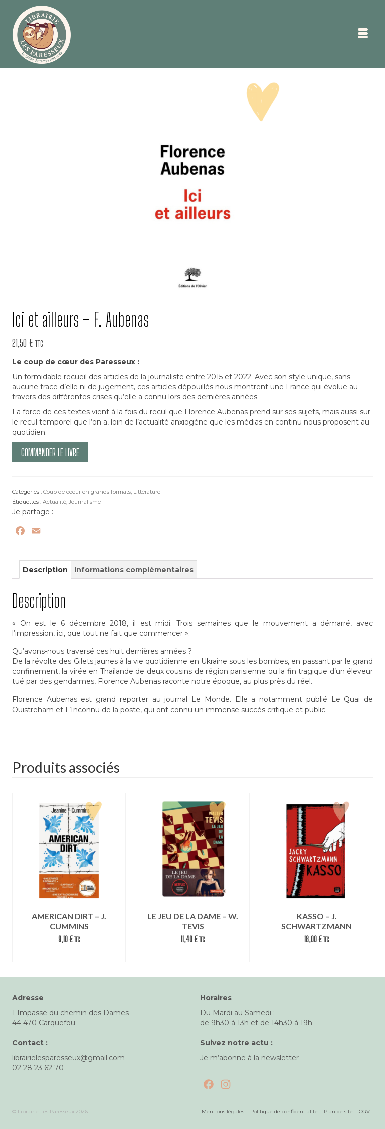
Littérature (146, 491)
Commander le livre (50, 452)
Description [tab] (45, 569)
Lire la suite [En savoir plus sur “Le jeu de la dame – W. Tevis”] (193, 954)
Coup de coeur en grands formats (87, 491)
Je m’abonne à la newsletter (249, 1057)
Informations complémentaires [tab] (134, 569)
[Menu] (362, 34)
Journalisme (85, 501)
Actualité (54, 501)
